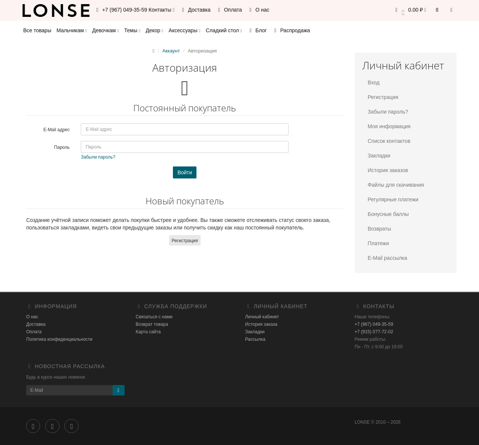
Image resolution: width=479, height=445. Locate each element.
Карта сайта (148, 331)
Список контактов (389, 141)
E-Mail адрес (56, 129)
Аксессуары (185, 30)
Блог (257, 30)
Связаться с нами (154, 316)
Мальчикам (72, 30)
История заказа (261, 324)
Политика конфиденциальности (59, 339)
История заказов (388, 170)
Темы (132, 30)
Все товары (37, 30)
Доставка (195, 10)
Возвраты (379, 229)
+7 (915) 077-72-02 (374, 331)
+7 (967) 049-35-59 (374, 324)
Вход (374, 82)
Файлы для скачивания (396, 185)
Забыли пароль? (388, 112)
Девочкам (105, 30)
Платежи (378, 243)
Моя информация (389, 126)
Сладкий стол (224, 30)
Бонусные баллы (388, 214)
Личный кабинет (262, 316)
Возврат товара (152, 324)
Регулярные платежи (393, 199)
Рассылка (255, 339)
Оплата (229, 10)
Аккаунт (171, 51)
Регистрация (185, 240)
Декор (154, 30)
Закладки (379, 156)
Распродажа (291, 30)
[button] (409, 10)
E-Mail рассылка (388, 258)
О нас (258, 10)
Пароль (62, 147)
